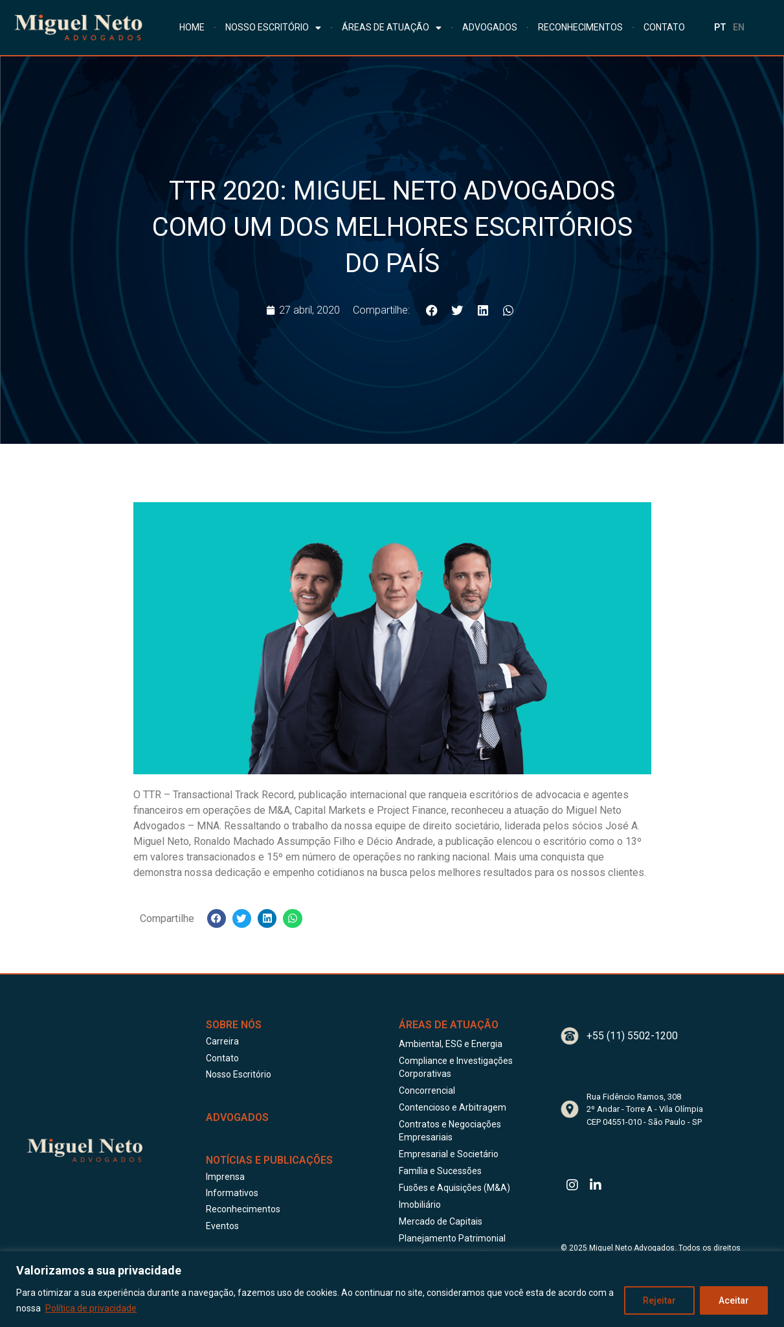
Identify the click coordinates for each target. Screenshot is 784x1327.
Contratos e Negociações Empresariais (450, 1130)
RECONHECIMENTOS (580, 27)
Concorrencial (427, 1090)
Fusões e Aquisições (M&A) (454, 1188)
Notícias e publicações (269, 1160)
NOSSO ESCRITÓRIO (273, 28)
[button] (432, 310)
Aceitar (734, 1300)
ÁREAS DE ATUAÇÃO (392, 28)
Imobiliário (420, 1204)
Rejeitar (659, 1300)
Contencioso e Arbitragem (452, 1107)
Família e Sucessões (440, 1171)
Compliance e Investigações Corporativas (456, 1067)
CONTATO (664, 27)
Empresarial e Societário (448, 1154)
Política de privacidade (91, 1308)
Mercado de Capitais (440, 1221)
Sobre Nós (234, 1025)
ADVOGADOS (489, 27)
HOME (192, 27)
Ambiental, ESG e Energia (450, 1044)
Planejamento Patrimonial (452, 1238)
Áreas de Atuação (448, 1025)
